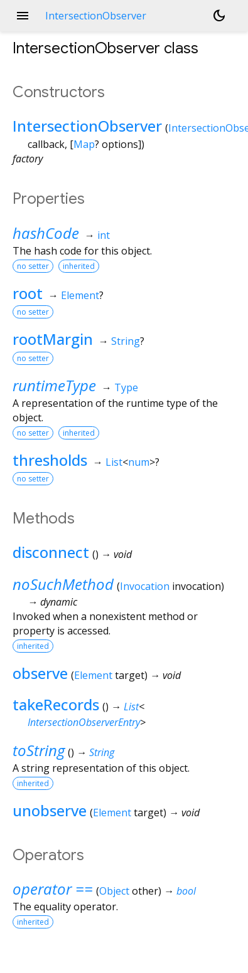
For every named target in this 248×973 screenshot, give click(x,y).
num (138, 462)
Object (114, 891)
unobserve (50, 810)
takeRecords (56, 704)
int (103, 235)
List (113, 462)
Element (80, 295)
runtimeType (54, 385)
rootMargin (53, 339)
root (28, 293)
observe (40, 673)
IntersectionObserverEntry (84, 722)
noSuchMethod (63, 584)
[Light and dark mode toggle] (219, 16)
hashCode (46, 233)
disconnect (51, 552)
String (125, 341)
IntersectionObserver (87, 125)
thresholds (50, 460)
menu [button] (22, 15)
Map (84, 144)
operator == (53, 888)
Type (126, 387)
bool (186, 891)
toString (39, 750)
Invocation (145, 586)
